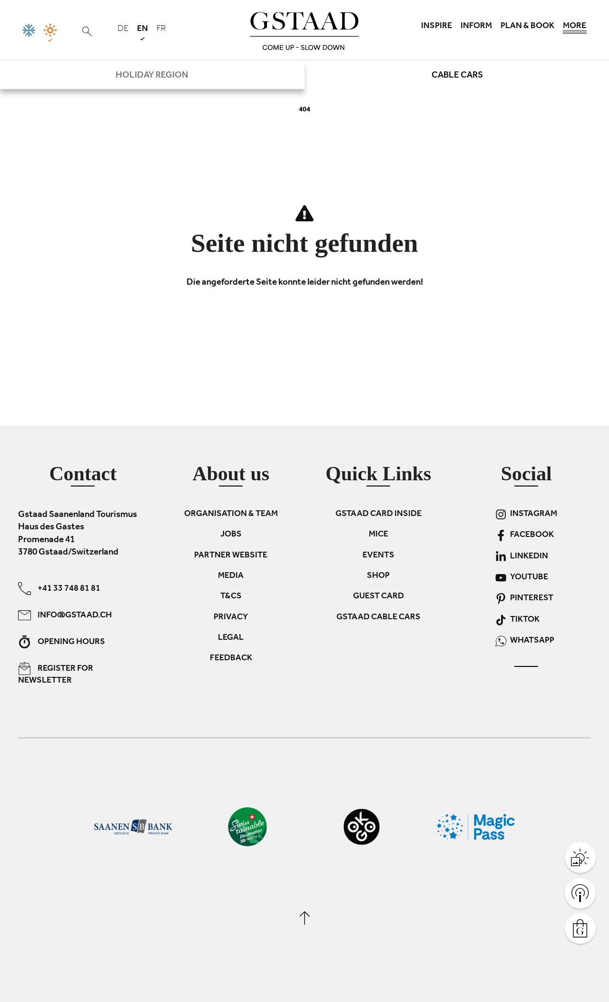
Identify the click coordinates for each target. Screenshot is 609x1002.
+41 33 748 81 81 (59, 588)
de (123, 29)
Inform (476, 26)
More (575, 28)
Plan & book (527, 26)
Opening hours (61, 641)
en (142, 32)
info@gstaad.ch (65, 614)
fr (161, 29)
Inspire (436, 26)
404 (304, 110)
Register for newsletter (55, 673)
